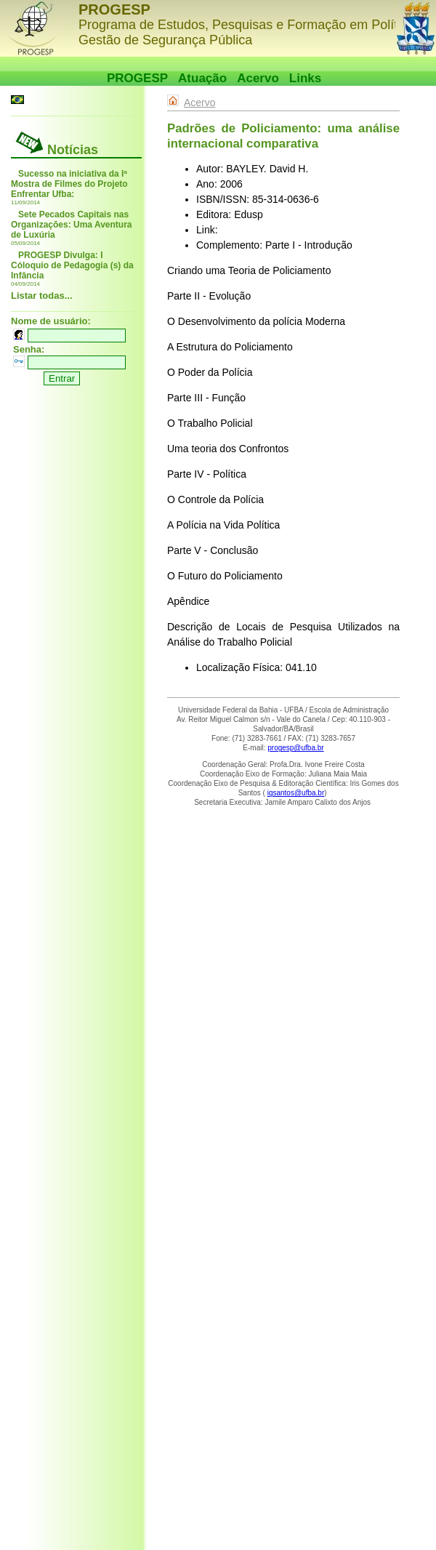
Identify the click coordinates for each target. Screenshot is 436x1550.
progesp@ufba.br (295, 748)
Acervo (258, 78)
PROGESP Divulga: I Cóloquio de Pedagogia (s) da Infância (72, 265)
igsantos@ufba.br (296, 793)
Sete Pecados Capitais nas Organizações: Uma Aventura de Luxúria (71, 224)
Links (305, 78)
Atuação (202, 78)
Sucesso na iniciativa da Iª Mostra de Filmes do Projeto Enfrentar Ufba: (69, 184)
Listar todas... (42, 295)
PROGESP (137, 78)
